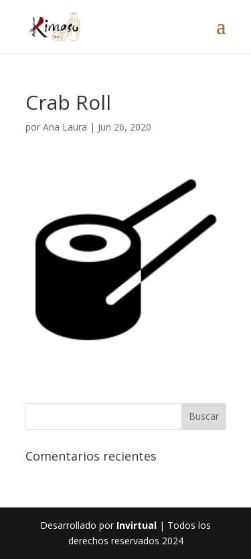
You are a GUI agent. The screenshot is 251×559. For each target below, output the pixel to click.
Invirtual (136, 525)
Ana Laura (65, 127)
